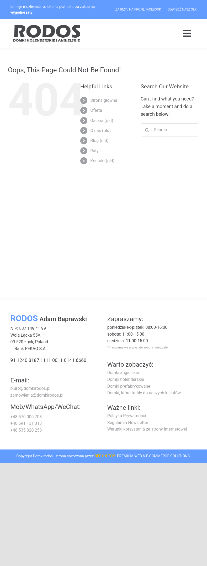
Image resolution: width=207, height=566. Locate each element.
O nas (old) (100, 130)
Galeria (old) (101, 120)
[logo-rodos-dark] (47, 26)
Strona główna (103, 100)
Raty (94, 150)
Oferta (96, 110)
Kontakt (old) (102, 160)
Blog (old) (99, 140)
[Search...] (170, 130)
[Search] (147, 130)
